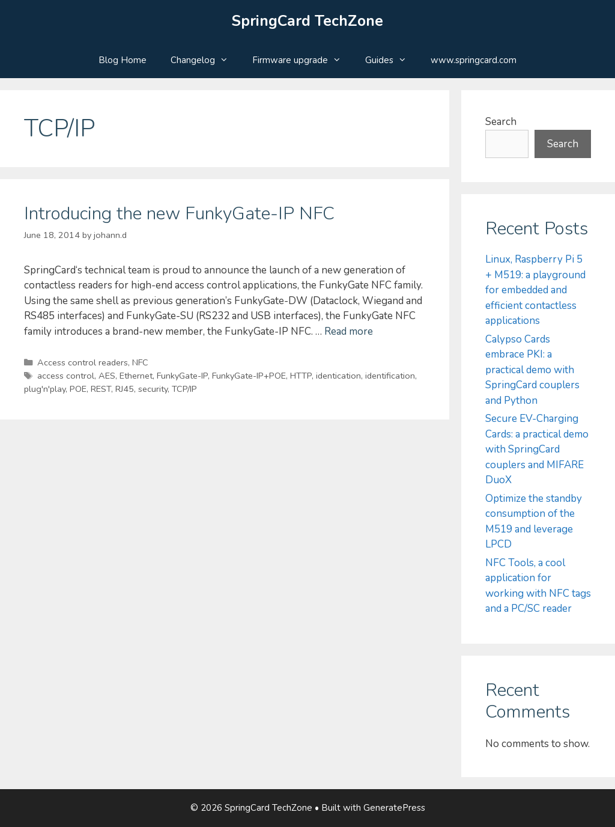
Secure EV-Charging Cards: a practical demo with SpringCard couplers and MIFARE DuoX (537, 449)
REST (101, 389)
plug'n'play (44, 389)
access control (65, 376)
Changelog (205, 60)
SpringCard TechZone (307, 21)
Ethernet (136, 376)
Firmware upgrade (302, 60)
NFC (140, 362)
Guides (392, 60)
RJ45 (124, 389)
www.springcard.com (474, 60)
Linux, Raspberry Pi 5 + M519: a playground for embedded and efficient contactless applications (535, 290)
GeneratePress (394, 808)
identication (338, 376)
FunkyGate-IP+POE (249, 376)
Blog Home (122, 60)
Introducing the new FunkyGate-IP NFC (179, 213)
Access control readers (82, 362)
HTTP (301, 376)
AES (106, 376)
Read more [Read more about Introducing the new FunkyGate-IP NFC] (348, 331)
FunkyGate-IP (182, 376)
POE (78, 389)
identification (390, 376)
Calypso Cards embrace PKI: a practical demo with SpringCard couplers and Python (532, 369)
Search (501, 122)
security (153, 389)
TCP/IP (184, 389)
